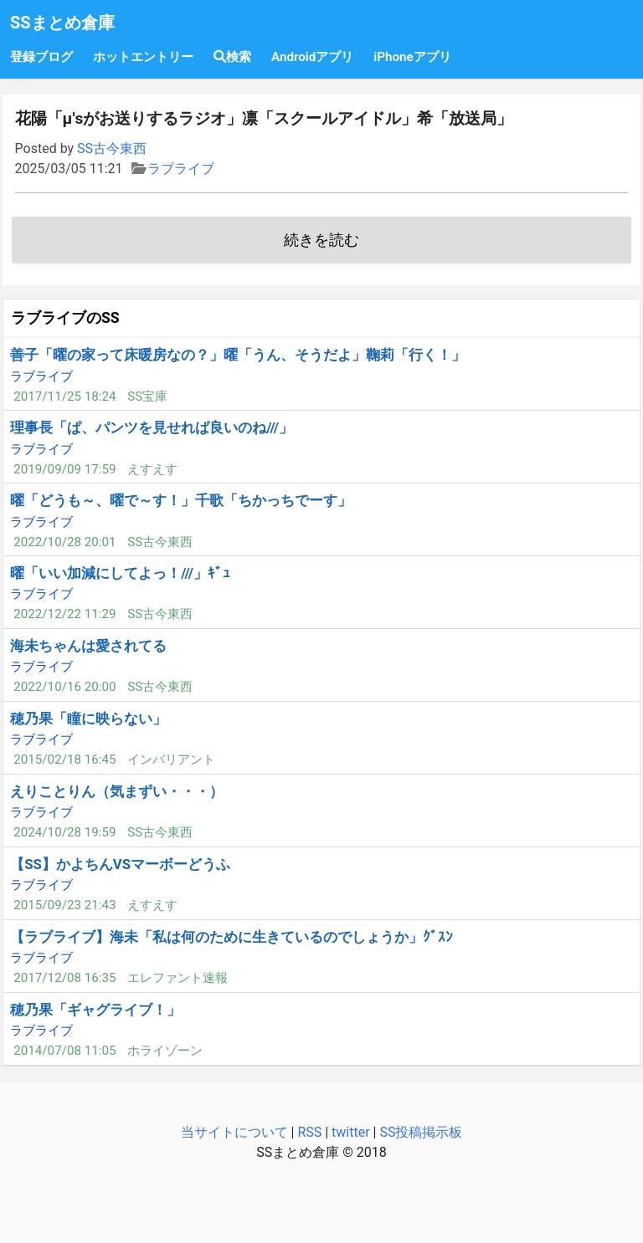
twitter (351, 1132)
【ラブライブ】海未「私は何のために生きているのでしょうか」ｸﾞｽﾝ (231, 936)
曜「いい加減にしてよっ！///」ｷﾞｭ (120, 573)
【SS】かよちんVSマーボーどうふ (120, 864)
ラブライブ (180, 168)
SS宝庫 (147, 396)
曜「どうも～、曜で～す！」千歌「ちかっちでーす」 (181, 500)
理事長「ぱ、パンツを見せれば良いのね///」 (151, 427)
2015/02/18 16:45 (64, 759)
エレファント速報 (177, 977)
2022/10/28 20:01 (64, 542)
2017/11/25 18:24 (64, 396)
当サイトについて (234, 1132)
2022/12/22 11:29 (64, 614)
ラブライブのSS (65, 317)
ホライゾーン (165, 1050)
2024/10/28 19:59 (64, 832)
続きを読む (321, 240)
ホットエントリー (143, 56)
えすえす (152, 469)
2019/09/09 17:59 (64, 469)
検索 (232, 56)
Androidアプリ (312, 56)
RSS (309, 1132)
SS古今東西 (112, 148)
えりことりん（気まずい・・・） (117, 791)
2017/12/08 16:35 (64, 977)
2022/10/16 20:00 (64, 686)
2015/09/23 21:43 (64, 905)
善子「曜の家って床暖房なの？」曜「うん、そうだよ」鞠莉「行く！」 (238, 354)
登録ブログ (41, 56)
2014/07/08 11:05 (64, 1050)
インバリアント (171, 759)
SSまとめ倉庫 (62, 23)
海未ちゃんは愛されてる (88, 645)
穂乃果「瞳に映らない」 (88, 718)
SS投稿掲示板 (420, 1132)
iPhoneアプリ (411, 56)
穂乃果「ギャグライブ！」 (95, 1009)
